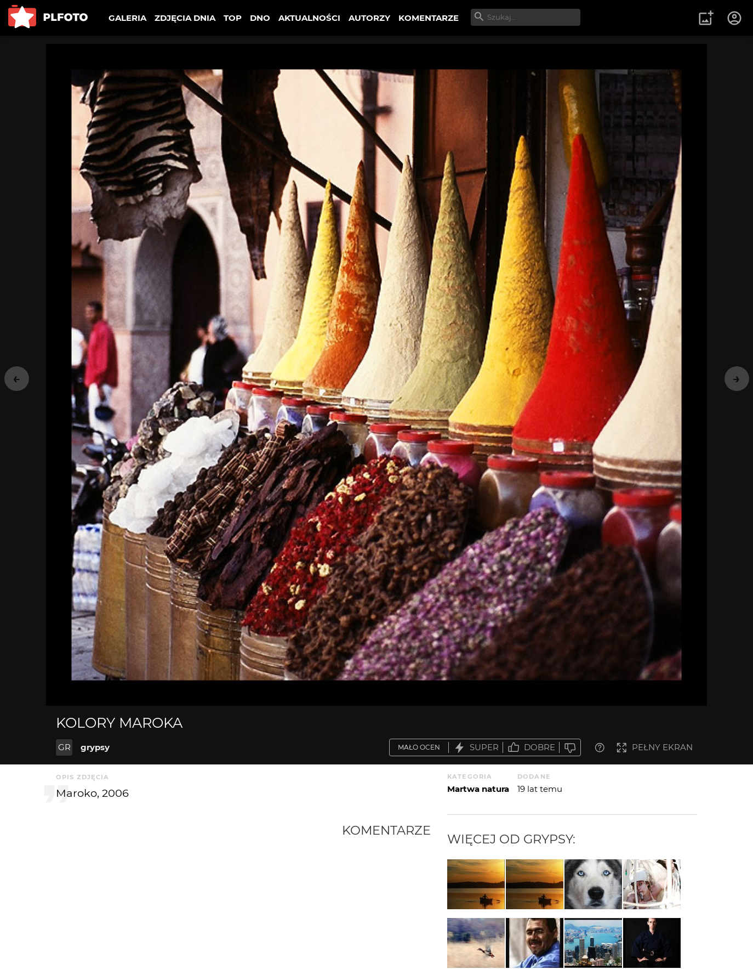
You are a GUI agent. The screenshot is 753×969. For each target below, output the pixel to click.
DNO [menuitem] (260, 18)
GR (64, 747)
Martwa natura (478, 789)
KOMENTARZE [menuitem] (428, 18)
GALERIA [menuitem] (127, 18)
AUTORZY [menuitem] (369, 18)
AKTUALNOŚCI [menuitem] (309, 18)
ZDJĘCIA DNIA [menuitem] (185, 18)
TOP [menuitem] (233, 18)
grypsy (95, 747)
